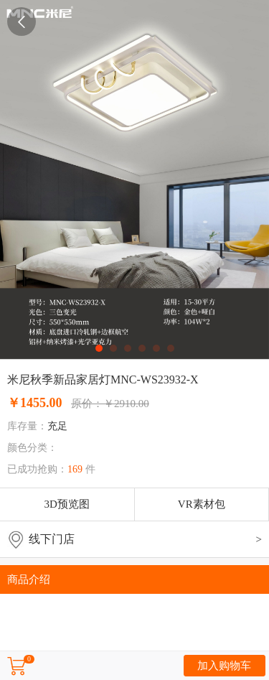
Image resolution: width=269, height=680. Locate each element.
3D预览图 (67, 504)
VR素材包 (201, 504)
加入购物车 (224, 665)
